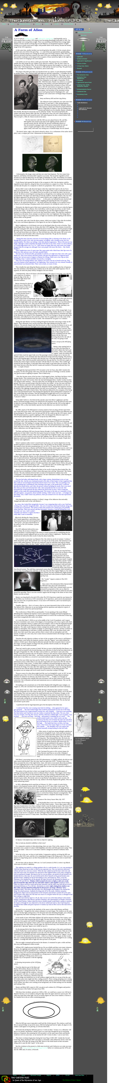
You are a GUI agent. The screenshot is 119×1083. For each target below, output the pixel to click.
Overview (83, 35)
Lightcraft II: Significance (45, 38)
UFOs (46, 24)
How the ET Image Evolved (38, 1048)
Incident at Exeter (29, 38)
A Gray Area (26, 1048)
